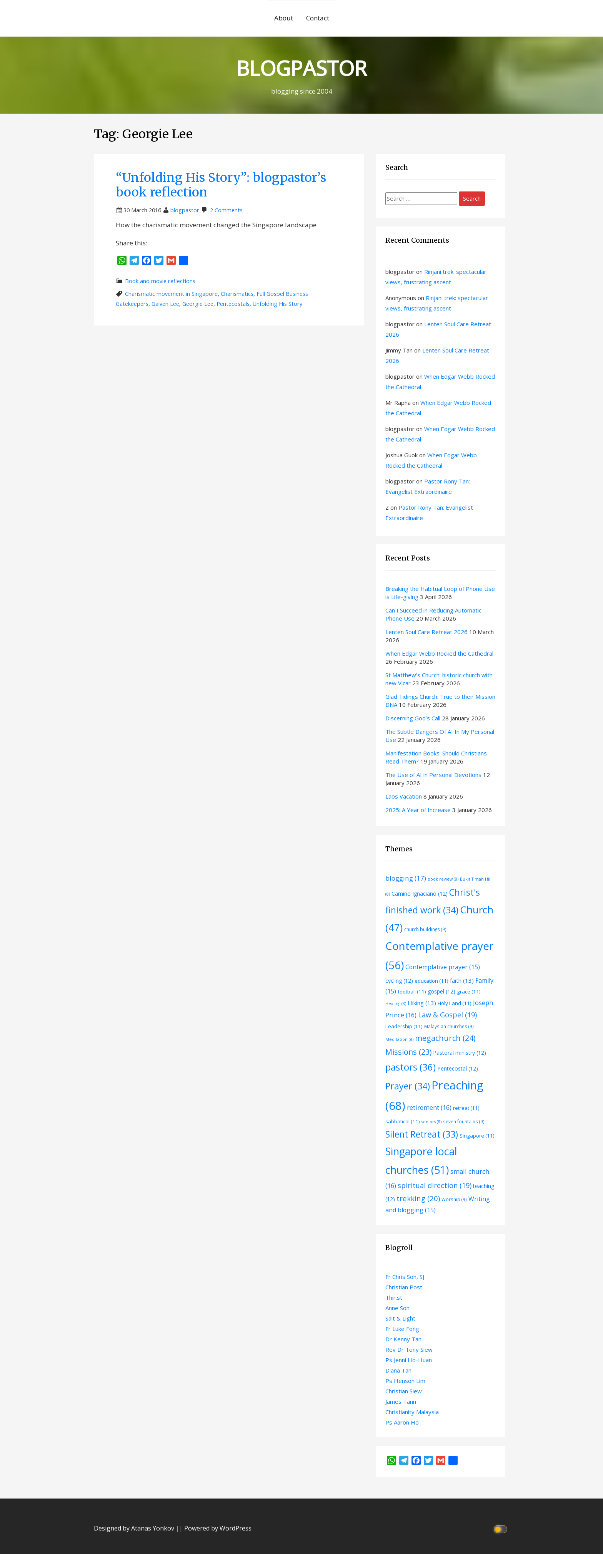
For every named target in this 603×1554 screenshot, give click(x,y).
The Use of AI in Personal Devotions (433, 775)
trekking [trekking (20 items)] (418, 1198)
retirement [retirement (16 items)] (429, 1107)
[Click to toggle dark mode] (501, 1528)
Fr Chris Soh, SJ (404, 1276)
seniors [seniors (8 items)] (431, 1121)
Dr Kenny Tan (403, 1339)
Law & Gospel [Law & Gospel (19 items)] (447, 1014)
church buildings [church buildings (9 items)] (425, 929)
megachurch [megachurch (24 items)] (445, 1038)
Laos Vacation (403, 796)
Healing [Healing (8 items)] (395, 1003)
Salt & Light (400, 1318)
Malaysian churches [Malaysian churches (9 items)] (449, 1026)
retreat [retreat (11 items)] (466, 1107)
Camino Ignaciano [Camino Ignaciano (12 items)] (419, 893)
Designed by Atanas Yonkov (135, 1528)
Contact (317, 17)
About (283, 17)
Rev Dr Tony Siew (409, 1349)
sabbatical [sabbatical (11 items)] (402, 1121)
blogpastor (184, 210)
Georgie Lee (197, 303)
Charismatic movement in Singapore (171, 293)
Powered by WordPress (218, 1528)
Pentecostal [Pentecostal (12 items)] (457, 1068)
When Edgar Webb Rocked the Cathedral (439, 653)
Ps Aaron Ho (402, 1422)
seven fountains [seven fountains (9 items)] (464, 1121)
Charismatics (237, 293)
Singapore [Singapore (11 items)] (477, 1135)
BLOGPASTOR (301, 67)
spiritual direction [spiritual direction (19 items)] (434, 1185)
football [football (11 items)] (412, 991)
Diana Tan (398, 1370)
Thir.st (393, 1297)
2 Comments (226, 210)
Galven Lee (165, 303)
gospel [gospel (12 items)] (441, 991)
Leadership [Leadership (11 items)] (404, 1026)
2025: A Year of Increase (418, 810)
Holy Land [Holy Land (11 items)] (454, 1003)
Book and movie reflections (160, 281)
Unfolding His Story (277, 303)
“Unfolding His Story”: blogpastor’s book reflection (221, 185)
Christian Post (403, 1287)
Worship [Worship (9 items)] (454, 1199)
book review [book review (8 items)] (443, 879)
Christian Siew (403, 1391)
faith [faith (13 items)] (462, 980)
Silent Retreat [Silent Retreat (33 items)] (421, 1134)
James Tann (400, 1401)
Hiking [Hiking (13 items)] (422, 1003)
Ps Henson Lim (405, 1381)
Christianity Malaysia (412, 1412)
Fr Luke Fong (402, 1328)
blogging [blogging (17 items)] (405, 878)
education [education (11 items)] (431, 980)
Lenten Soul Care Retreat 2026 (426, 632)
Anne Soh (397, 1308)
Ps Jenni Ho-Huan (408, 1360)
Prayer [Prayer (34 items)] (407, 1086)
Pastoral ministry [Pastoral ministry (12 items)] (459, 1052)
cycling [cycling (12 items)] (399, 980)
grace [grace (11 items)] (469, 991)
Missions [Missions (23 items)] (408, 1052)
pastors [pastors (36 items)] (410, 1067)
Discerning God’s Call (412, 718)
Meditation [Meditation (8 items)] (399, 1039)
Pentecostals (233, 303)
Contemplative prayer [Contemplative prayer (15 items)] (442, 967)
